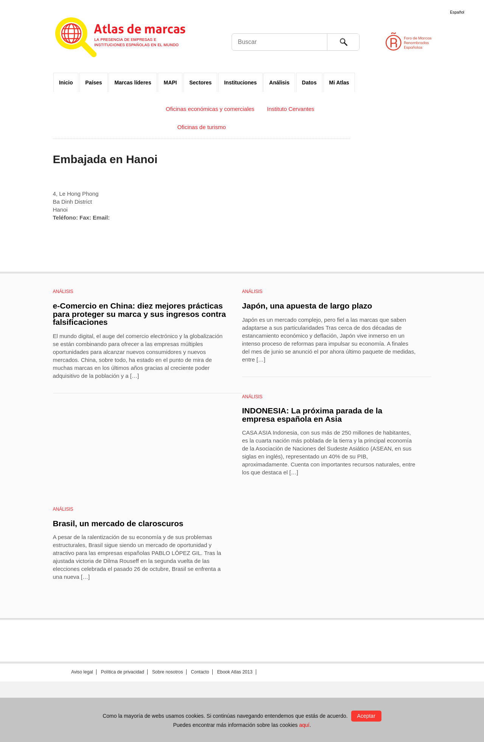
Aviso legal (82, 672)
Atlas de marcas (129, 38)
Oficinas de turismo (201, 127)
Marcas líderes (132, 83)
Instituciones (240, 83)
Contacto (200, 672)
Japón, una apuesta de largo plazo (307, 305)
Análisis (279, 83)
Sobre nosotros (167, 672)
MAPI (170, 83)
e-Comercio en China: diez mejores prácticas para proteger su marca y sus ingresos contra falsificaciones (139, 313)
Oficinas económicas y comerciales (210, 109)
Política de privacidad (122, 672)
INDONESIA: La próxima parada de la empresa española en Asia (312, 414)
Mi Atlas (339, 83)
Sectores (200, 83)
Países (93, 83)
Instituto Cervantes (290, 109)
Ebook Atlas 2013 (234, 672)
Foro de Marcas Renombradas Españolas (452, 41)
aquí (304, 725)
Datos (309, 83)
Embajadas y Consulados (121, 109)
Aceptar (366, 716)
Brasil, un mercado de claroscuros (118, 523)
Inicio (66, 83)
